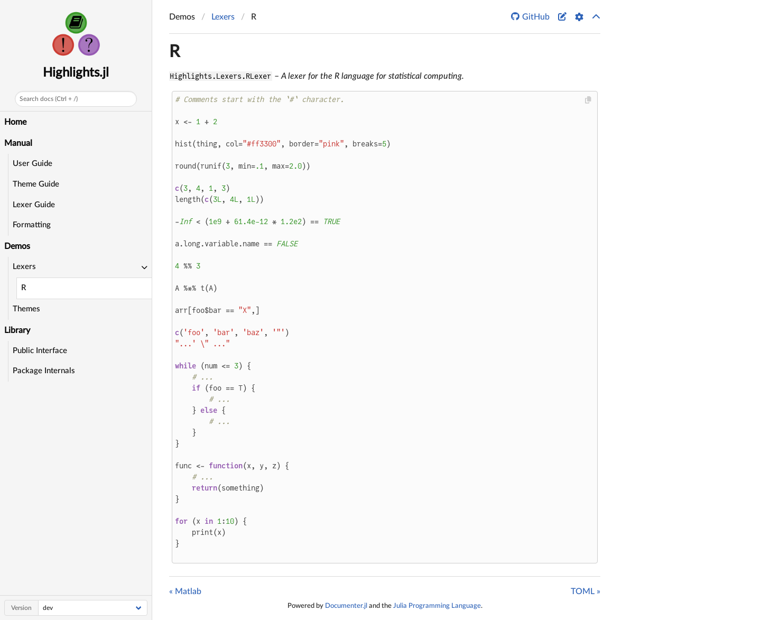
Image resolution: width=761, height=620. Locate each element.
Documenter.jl (346, 606)
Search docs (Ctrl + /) (49, 99)
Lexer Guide (34, 205)
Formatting (32, 225)
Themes (26, 309)
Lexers (223, 17)
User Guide (32, 164)
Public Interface (40, 351)
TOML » (585, 591)
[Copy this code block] (588, 100)
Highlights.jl (76, 73)
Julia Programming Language (437, 606)
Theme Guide (36, 184)
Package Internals (44, 371)
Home (15, 122)
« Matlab (185, 591)
